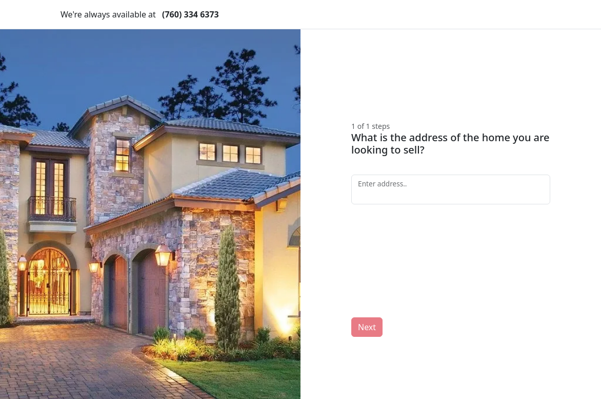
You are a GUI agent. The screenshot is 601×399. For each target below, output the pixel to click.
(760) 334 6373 (190, 14)
